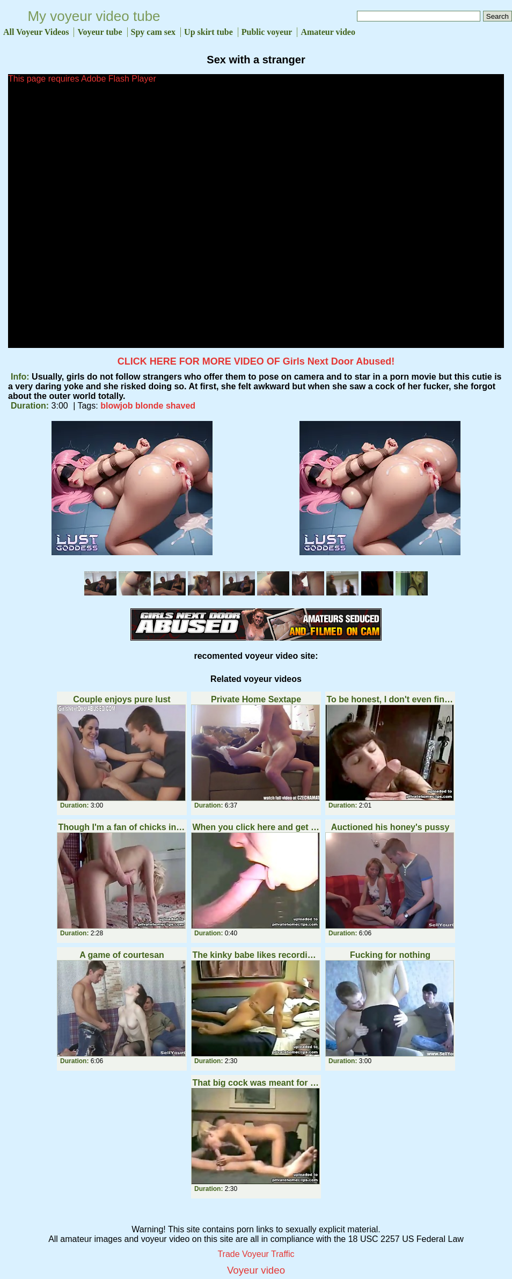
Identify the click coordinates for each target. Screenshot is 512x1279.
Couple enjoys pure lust (121, 699)
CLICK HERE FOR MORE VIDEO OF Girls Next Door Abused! (256, 361)
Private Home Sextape (256, 699)
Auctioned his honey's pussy (390, 827)
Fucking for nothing (390, 955)
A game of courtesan (121, 955)
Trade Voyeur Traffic (255, 1254)
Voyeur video (256, 1270)
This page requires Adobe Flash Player (82, 78)
